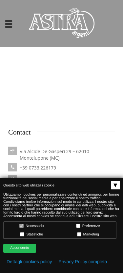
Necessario (31, 226)
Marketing (88, 234)
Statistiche (31, 234)
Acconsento (19, 248)
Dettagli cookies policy (29, 261)
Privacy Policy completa (83, 261)
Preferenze (88, 226)
